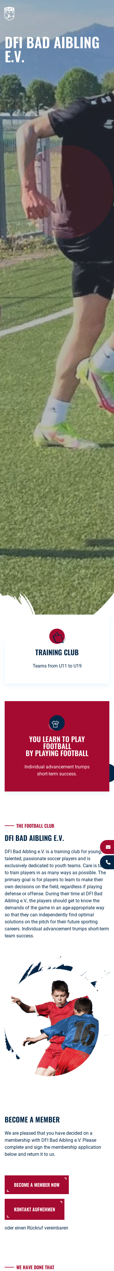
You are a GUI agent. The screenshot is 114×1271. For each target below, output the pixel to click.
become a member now (36, 1184)
